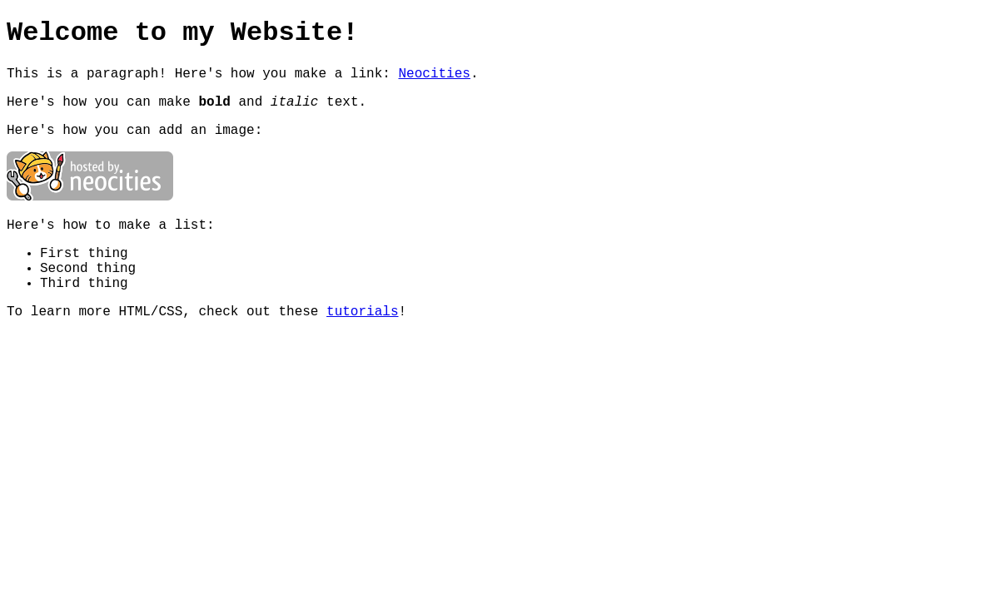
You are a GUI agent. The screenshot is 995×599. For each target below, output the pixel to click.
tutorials (362, 311)
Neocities (434, 74)
